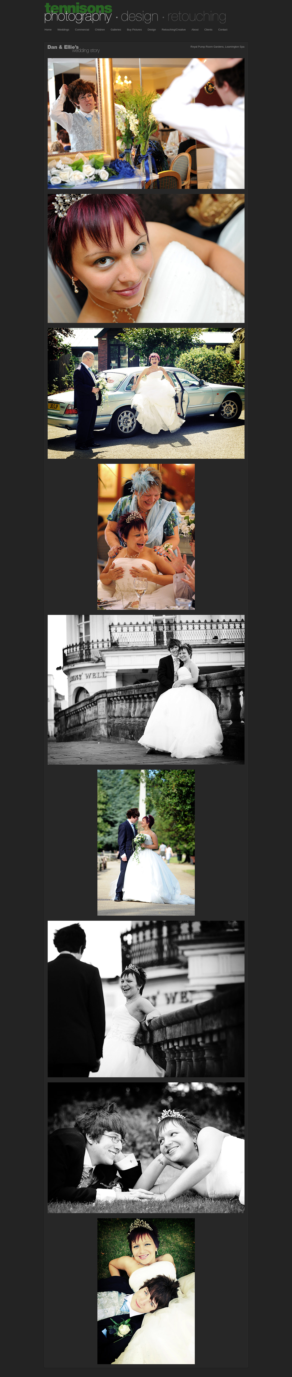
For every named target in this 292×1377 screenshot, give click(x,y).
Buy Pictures (134, 29)
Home (48, 29)
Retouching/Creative (174, 29)
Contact (222, 29)
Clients (208, 29)
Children (100, 29)
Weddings (63, 29)
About (195, 29)
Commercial (82, 29)
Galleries (116, 29)
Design (152, 29)
